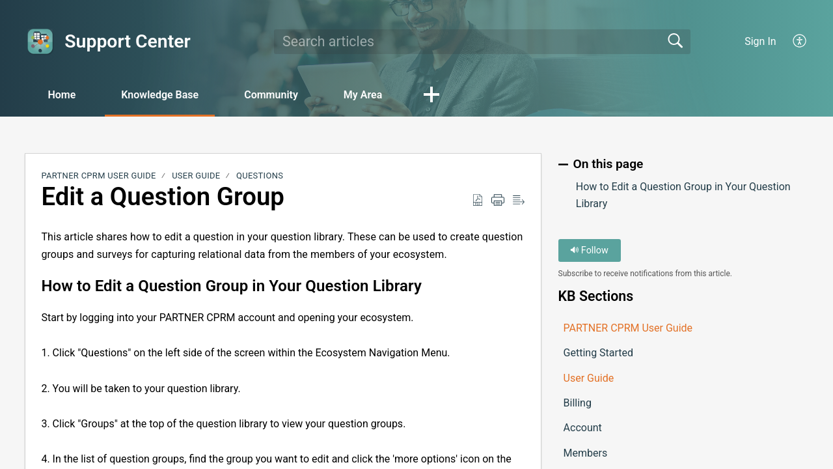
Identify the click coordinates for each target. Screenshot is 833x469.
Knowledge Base (159, 95)
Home (61, 95)
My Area (363, 95)
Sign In (760, 41)
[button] (800, 41)
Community (271, 95)
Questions (259, 175)
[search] (482, 41)
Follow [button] (589, 250)
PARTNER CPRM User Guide (98, 175)
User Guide (196, 175)
